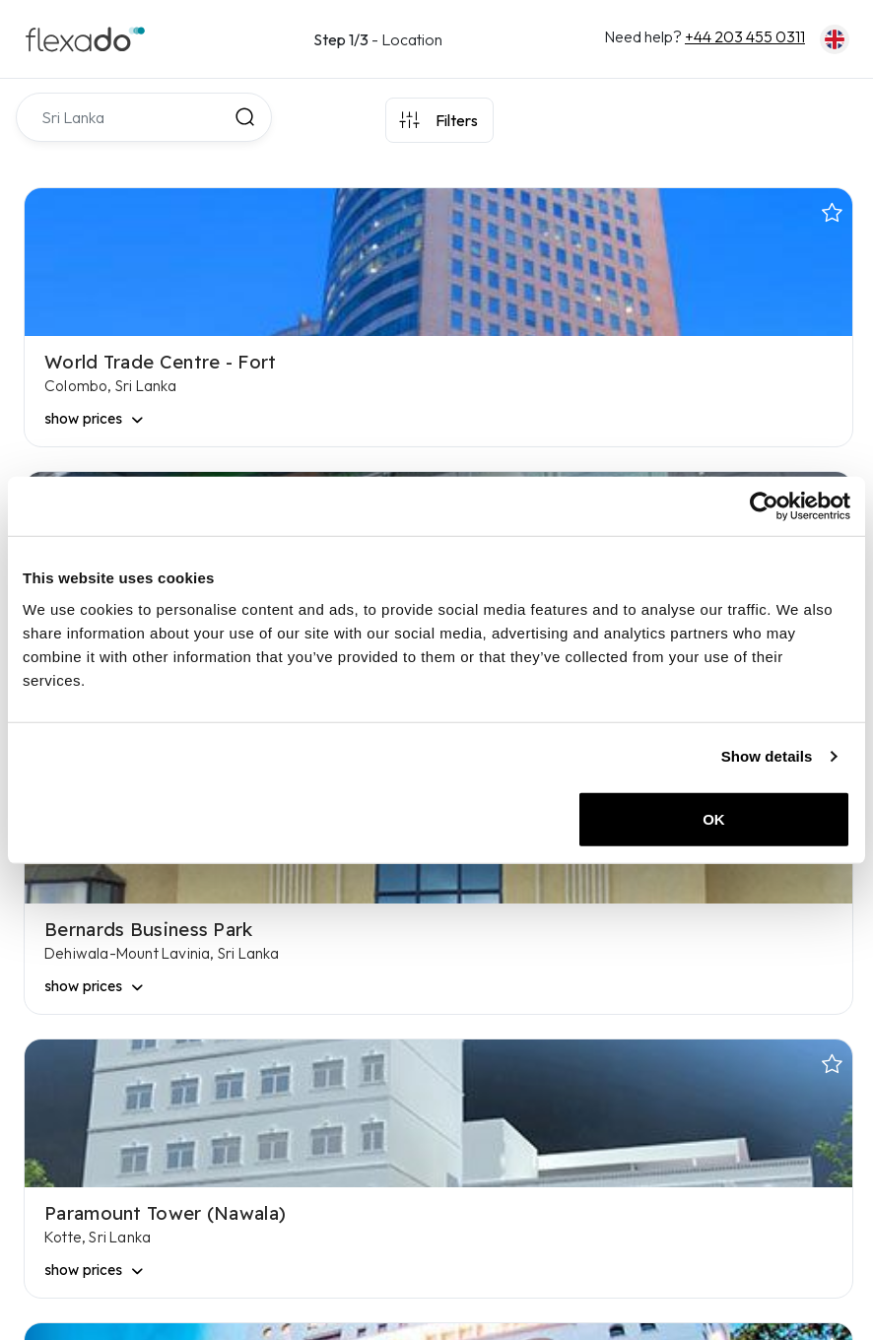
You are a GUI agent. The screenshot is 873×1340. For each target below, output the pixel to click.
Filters (457, 120)
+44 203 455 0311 (745, 36)
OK (714, 818)
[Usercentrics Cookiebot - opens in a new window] (764, 506)
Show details (767, 756)
